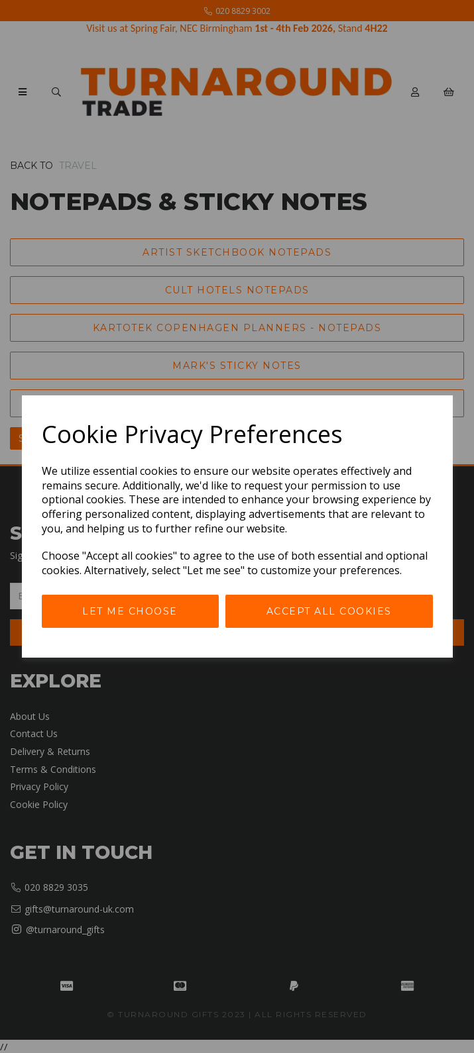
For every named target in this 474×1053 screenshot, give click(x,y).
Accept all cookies (329, 611)
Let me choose (130, 611)
